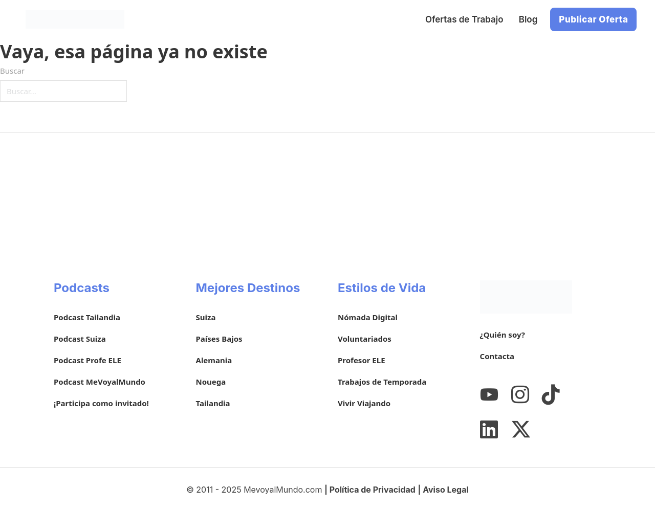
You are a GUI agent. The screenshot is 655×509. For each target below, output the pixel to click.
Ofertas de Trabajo (464, 19)
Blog (528, 19)
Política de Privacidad (373, 489)
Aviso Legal (446, 489)
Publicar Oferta (593, 19)
